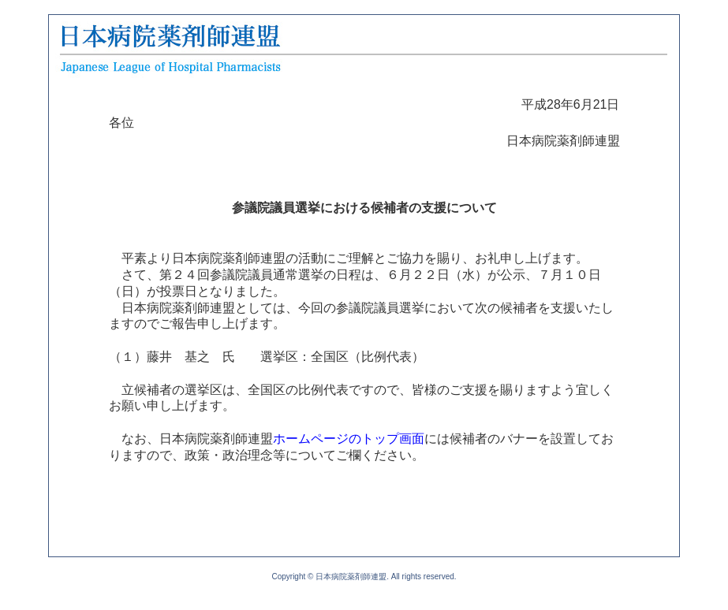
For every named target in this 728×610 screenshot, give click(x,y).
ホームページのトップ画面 (348, 438)
